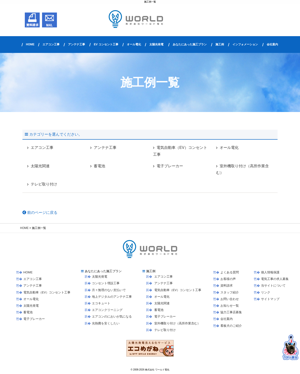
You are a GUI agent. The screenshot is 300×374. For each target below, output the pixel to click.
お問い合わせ (229, 299)
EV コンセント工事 (106, 44)
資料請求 (226, 285)
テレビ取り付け (44, 184)
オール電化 (134, 44)
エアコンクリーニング (107, 310)
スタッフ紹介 (229, 292)
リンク (265, 292)
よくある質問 (229, 272)
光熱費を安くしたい (106, 323)
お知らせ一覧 (229, 305)
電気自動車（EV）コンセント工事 (180, 151)
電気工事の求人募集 (275, 279)
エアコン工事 (51, 44)
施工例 (219, 44)
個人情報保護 (270, 272)
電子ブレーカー (170, 166)
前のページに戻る (39, 213)
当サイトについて (273, 285)
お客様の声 (228, 279)
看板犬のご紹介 (231, 325)
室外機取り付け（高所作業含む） (242, 169)
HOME (30, 44)
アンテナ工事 (76, 44)
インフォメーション (245, 44)
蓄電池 (99, 166)
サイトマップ (270, 299)
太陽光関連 (40, 166)
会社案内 (272, 44)
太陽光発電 (156, 44)
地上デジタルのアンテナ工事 (112, 296)
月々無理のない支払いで (109, 290)
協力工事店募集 (231, 312)
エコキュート (101, 303)
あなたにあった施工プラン (190, 44)
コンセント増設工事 (106, 283)
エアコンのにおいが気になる (112, 316)
